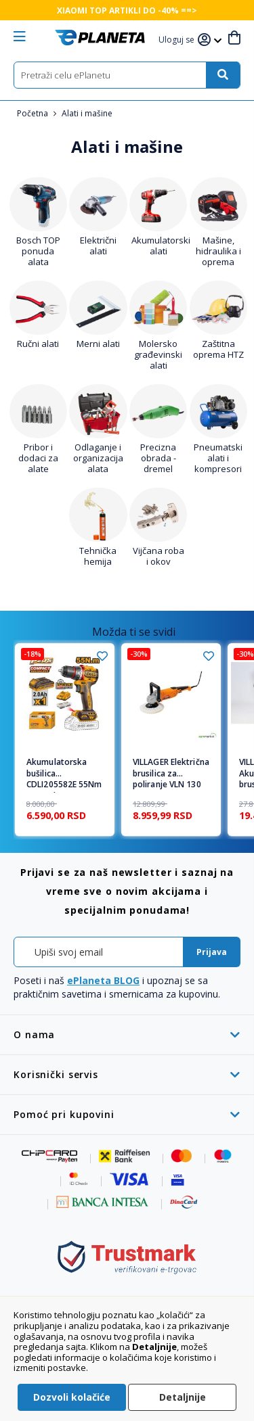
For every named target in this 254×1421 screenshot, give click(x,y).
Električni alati (98, 245)
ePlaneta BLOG (103, 980)
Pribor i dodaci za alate (38, 458)
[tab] (127, 1034)
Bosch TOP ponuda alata (38, 251)
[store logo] (100, 37)
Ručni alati (38, 343)
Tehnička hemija (98, 555)
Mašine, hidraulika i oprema (218, 251)
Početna (33, 113)
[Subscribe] (211, 952)
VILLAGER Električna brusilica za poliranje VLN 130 (171, 774)
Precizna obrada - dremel (158, 458)
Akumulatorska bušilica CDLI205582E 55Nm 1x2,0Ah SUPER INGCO (64, 775)
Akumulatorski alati (160, 245)
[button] (178, 40)
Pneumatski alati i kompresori (218, 458)
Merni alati (98, 343)
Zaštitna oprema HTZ (218, 348)
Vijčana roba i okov (158, 555)
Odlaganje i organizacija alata (98, 458)
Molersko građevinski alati (158, 354)
